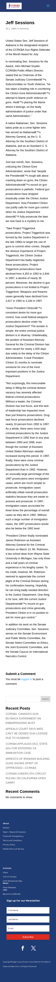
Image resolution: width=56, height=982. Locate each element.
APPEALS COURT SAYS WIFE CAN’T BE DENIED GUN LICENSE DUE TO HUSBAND (27, 733)
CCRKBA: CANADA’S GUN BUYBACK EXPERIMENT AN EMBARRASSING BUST (23, 718)
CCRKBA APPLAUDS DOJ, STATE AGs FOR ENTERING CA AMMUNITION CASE (26, 748)
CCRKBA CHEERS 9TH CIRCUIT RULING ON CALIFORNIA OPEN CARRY (26, 778)
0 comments (23, 28)
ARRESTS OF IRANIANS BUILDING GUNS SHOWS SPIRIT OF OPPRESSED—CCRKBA (28, 763)
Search (45, 699)
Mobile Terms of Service (13, 849)
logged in (26, 679)
